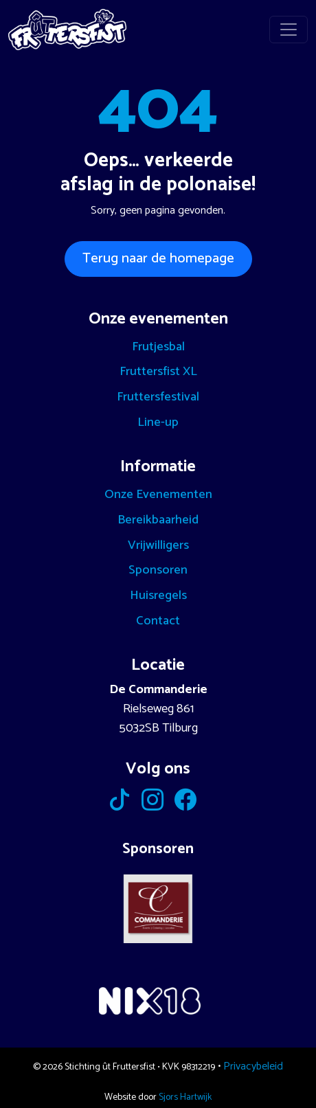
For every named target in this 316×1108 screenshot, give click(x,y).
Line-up (158, 422)
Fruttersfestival (158, 397)
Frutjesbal (158, 347)
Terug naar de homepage (158, 258)
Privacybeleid (253, 1066)
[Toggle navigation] (288, 29)
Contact (158, 621)
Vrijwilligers (158, 545)
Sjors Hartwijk (185, 1097)
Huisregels (158, 595)
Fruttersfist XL (158, 371)
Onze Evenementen (158, 494)
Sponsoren (158, 570)
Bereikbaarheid (158, 520)
